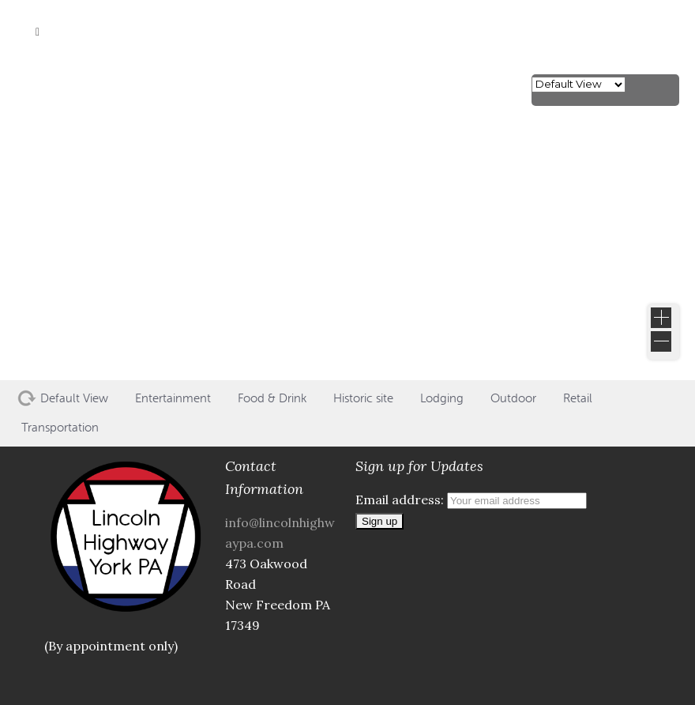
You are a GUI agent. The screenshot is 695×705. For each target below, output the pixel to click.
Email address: (471, 499)
